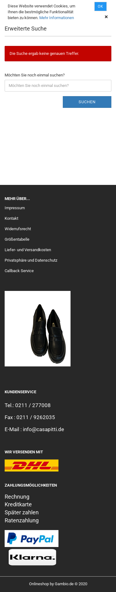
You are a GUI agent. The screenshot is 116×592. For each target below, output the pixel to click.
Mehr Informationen (56, 17)
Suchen (87, 102)
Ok (100, 6)
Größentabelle (17, 239)
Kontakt (11, 218)
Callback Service (19, 270)
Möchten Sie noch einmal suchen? (35, 75)
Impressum (15, 208)
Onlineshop (39, 584)
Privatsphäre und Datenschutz (31, 260)
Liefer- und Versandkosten (28, 249)
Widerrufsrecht (18, 229)
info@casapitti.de (43, 429)
